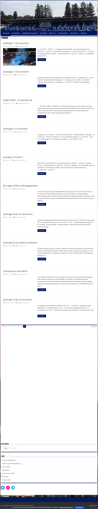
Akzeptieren (79, 507)
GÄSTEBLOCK (74, 33)
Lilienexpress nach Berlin (15, 271)
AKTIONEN (43, 33)
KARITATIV (52, 33)
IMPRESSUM (93, 505)
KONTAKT (84, 33)
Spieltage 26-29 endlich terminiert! (20, 242)
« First (4, 326)
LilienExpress (6, 470)
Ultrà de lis (5, 476)
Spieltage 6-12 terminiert (15, 128)
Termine (26, 46)
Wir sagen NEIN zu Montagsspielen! (20, 185)
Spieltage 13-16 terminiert (16, 71)
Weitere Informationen (66, 507)
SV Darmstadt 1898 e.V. (9, 460)
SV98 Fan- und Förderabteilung (11, 463)
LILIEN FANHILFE (63, 33)
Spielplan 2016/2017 (13, 157)
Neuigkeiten (20, 46)
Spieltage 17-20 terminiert (16, 43)
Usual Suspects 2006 (8, 473)
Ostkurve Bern (6, 480)
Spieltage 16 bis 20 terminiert (17, 299)
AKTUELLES (6, 33)
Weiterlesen (42, 59)
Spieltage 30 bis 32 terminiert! (18, 214)
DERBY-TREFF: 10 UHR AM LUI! (17, 100)
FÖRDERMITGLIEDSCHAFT (30, 33)
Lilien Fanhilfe (6, 467)
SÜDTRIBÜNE (16, 33)
